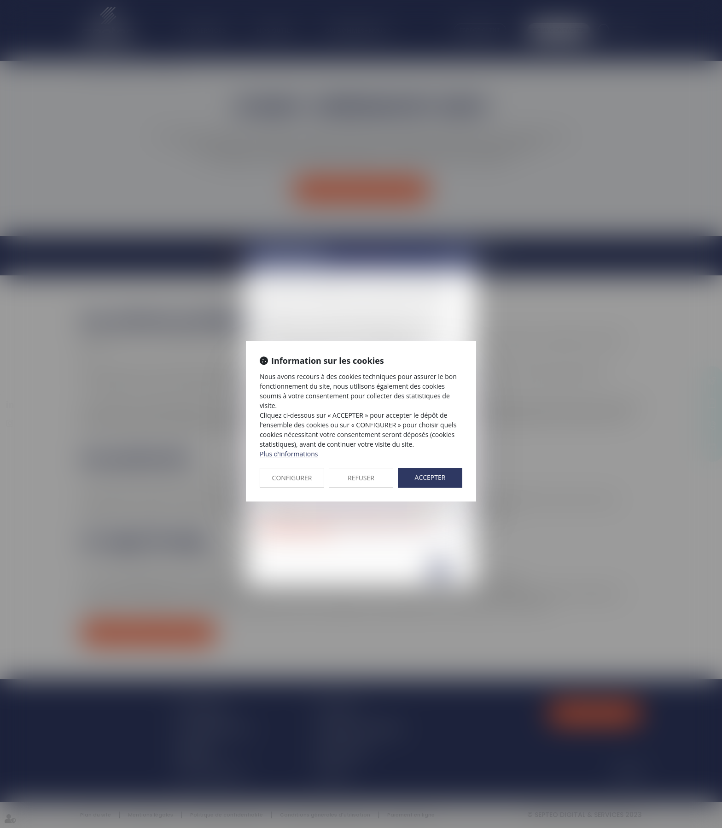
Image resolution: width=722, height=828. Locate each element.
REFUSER (361, 477)
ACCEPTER (430, 477)
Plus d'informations (289, 453)
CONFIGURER (292, 477)
